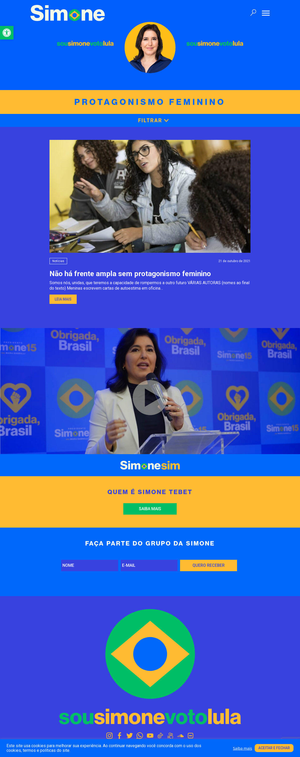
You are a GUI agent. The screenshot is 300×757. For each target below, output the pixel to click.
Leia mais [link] (63, 299)
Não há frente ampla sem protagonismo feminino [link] (130, 273)
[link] (6, 32)
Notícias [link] (58, 261)
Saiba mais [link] (150, 508)
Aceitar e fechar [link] (274, 748)
